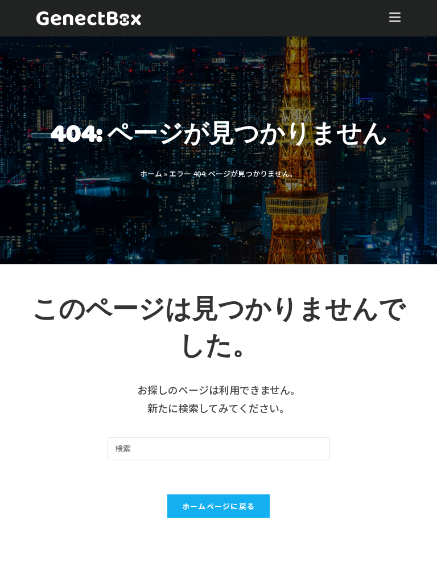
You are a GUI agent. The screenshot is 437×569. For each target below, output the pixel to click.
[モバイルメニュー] (395, 18)
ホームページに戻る (218, 506)
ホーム (151, 173)
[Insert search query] (218, 448)
